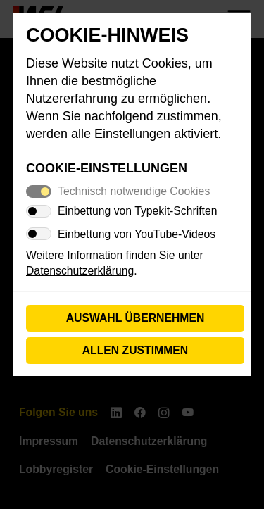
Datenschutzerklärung (80, 271)
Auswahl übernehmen (135, 318)
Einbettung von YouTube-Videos (136, 234)
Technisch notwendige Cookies (134, 191)
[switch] (38, 211)
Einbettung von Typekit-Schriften (137, 211)
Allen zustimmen (135, 350)
